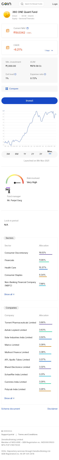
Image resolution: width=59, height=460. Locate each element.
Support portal (7, 434)
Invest (29, 100)
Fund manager (14, 196)
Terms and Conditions (27, 434)
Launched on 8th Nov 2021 (36, 160)
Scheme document (10, 408)
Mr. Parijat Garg (14, 200)
